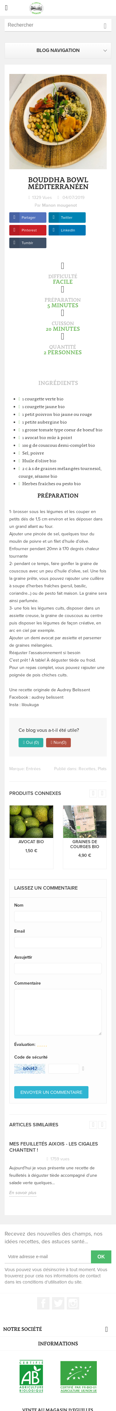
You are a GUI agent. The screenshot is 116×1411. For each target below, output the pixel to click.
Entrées (33, 768)
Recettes (87, 768)
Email (19, 931)
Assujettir (23, 957)
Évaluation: (24, 1044)
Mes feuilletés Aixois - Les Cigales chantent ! (53, 1147)
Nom (19, 905)
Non (58, 742)
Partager (29, 217)
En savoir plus (23, 1192)
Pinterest (29, 230)
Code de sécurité (31, 1057)
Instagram (73, 1303)
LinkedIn (68, 230)
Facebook (43, 1303)
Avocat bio (31, 841)
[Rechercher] (58, 25)
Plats (102, 768)
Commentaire (27, 983)
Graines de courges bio (84, 844)
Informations (58, 1343)
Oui (31, 742)
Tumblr (27, 243)
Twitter (66, 217)
